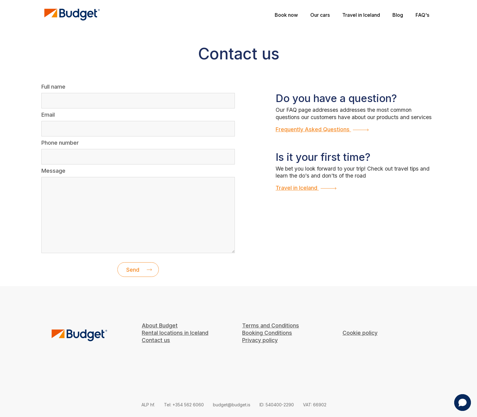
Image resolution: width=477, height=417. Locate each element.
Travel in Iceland (361, 15)
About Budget (160, 325)
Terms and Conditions (270, 325)
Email (48, 114)
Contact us (156, 340)
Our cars (320, 15)
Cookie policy (360, 333)
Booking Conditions (267, 333)
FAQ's (422, 15)
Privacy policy (260, 340)
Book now (287, 15)
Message (53, 171)
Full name (53, 86)
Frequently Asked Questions (322, 129)
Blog (397, 15)
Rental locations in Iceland (175, 333)
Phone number (60, 143)
